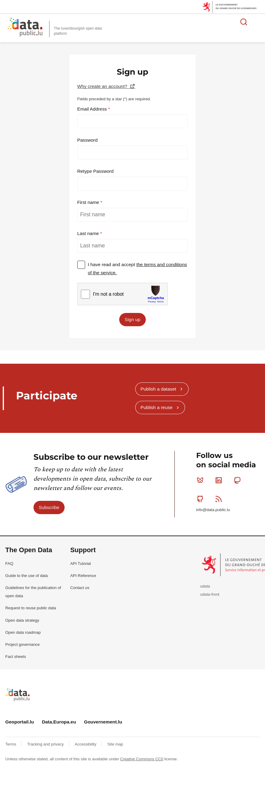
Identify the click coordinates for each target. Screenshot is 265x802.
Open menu (257, 21)
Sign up (132, 319)
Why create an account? (103, 86)
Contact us (79, 587)
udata (205, 586)
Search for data (244, 21)
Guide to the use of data (26, 575)
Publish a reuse (156, 407)
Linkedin (220, 480)
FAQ (9, 563)
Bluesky (201, 480)
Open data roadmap (23, 632)
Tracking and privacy (46, 744)
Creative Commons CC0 (141, 759)
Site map (115, 744)
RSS (220, 499)
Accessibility (86, 744)
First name (89, 202)
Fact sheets (15, 656)
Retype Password (95, 171)
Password (87, 140)
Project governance (22, 644)
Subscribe (49, 507)
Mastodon (238, 480)
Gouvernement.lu (103, 721)
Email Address (92, 108)
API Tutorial (80, 563)
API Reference (83, 575)
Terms (11, 744)
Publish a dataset (158, 388)
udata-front (209, 594)
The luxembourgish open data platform (78, 31)
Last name (88, 233)
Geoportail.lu (19, 721)
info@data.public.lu (213, 509)
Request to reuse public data (30, 608)
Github (201, 499)
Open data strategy (22, 620)
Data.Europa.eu (59, 721)
